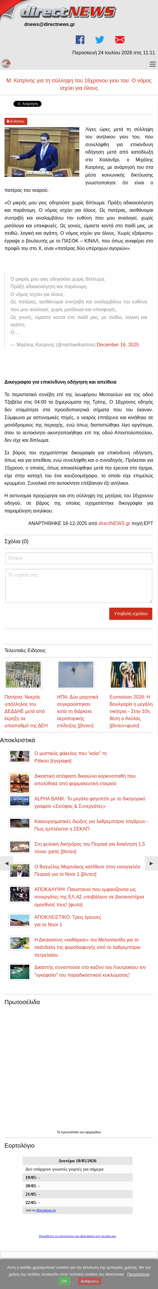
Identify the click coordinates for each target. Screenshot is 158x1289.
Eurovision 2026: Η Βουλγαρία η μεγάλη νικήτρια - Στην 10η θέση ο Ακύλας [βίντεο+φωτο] (131, 711)
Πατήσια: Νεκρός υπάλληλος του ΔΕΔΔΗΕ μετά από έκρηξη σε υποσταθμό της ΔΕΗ (26, 711)
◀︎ (9, 865)
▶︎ (154, 865)
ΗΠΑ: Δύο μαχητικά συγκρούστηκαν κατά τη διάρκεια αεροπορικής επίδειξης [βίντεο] (77, 711)
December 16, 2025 (118, 344)
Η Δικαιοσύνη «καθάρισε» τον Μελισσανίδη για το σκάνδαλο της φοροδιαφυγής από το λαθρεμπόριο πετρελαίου (87, 947)
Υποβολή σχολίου (131, 613)
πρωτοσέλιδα (70, 1132)
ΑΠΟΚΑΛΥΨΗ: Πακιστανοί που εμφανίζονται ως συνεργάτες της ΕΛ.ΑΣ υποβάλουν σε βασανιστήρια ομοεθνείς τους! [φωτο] (89, 897)
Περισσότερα (138, 1274)
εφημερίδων (93, 1132)
